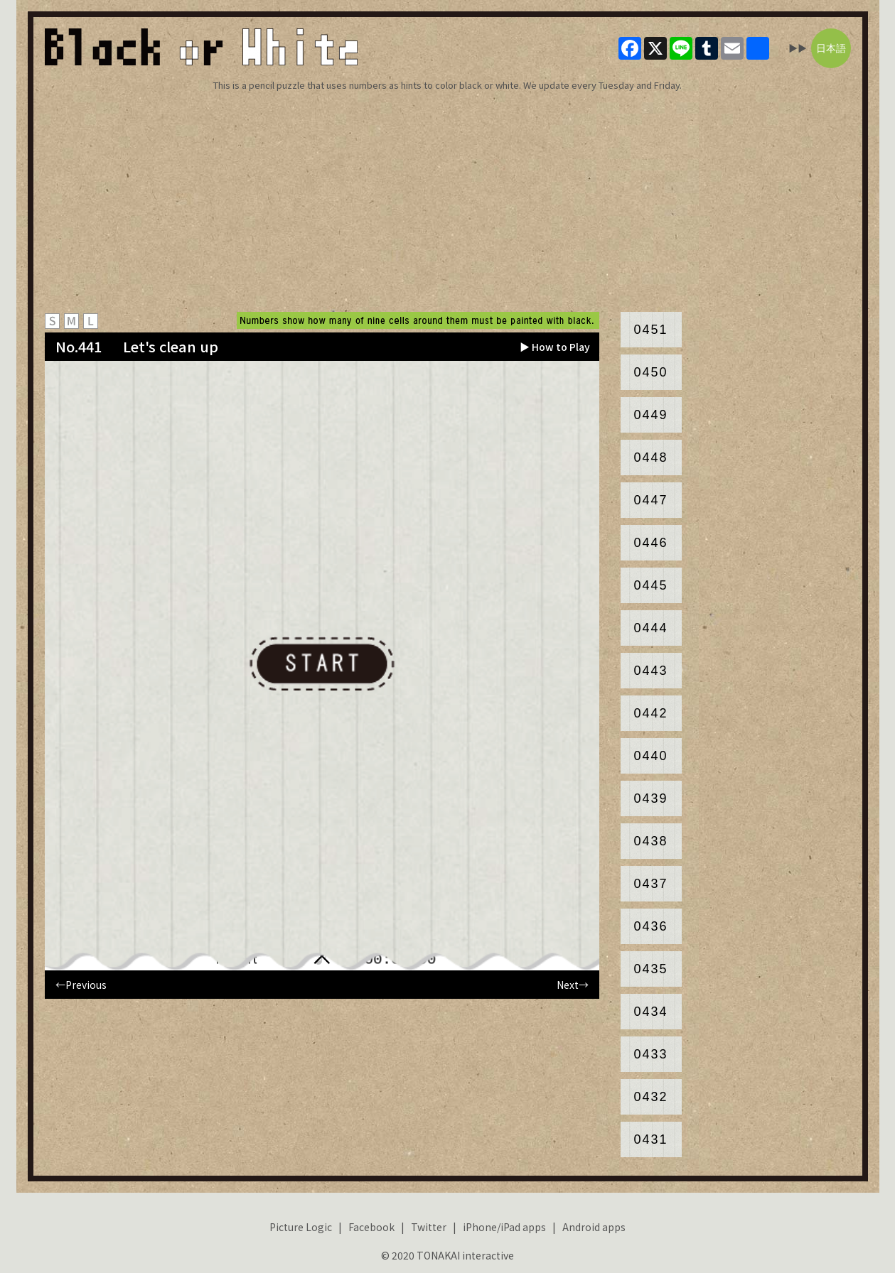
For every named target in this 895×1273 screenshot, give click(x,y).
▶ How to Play (555, 347)
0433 (650, 1054)
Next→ (573, 984)
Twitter (428, 1227)
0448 (650, 457)
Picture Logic (300, 1227)
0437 (650, 884)
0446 (650, 543)
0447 (650, 500)
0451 (650, 330)
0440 (650, 756)
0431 (650, 1139)
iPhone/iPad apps (504, 1227)
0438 (650, 841)
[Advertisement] (448, 201)
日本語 (831, 48)
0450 (650, 372)
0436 (650, 926)
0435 (650, 969)
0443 (650, 670)
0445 (650, 585)
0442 (650, 713)
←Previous (81, 984)
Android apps (594, 1227)
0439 (650, 798)
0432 (650, 1097)
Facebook (371, 1227)
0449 (650, 415)
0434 (650, 1011)
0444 (650, 628)
